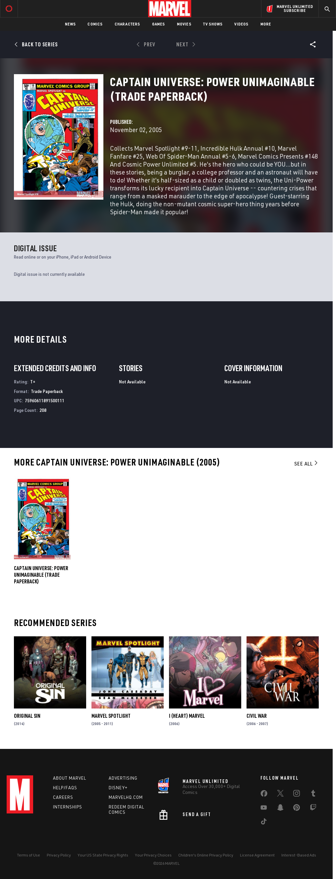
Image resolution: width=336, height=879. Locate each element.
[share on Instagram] (296, 794)
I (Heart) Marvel (187, 715)
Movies (184, 24)
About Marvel (69, 778)
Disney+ (118, 787)
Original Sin (27, 715)
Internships (67, 806)
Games (158, 24)
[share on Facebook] (263, 795)
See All (306, 463)
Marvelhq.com (126, 797)
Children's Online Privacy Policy (205, 855)
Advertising (123, 778)
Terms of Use (28, 855)
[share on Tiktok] (263, 822)
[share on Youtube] (263, 809)
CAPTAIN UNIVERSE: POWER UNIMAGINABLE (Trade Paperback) (41, 575)
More (265, 24)
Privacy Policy (59, 855)
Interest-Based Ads (298, 855)
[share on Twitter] (280, 794)
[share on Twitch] (313, 809)
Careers (63, 797)
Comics (94, 24)
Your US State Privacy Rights (103, 855)
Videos (241, 24)
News (70, 24)
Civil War (257, 715)
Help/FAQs (65, 787)
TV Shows (213, 24)
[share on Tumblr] (313, 794)
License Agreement (257, 855)
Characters (127, 24)
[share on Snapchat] (280, 809)
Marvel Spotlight (111, 715)
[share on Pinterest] (296, 809)
